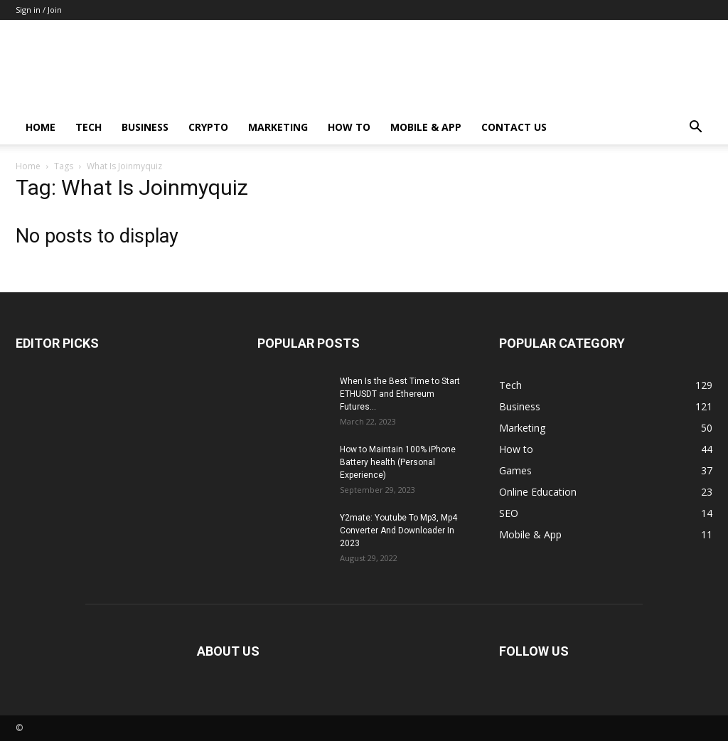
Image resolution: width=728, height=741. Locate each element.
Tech (88, 127)
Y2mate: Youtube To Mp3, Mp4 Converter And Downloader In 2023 (398, 530)
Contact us (514, 127)
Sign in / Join (39, 9)
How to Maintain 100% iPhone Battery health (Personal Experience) (398, 462)
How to (349, 127)
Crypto (208, 127)
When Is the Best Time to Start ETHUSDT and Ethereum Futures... (400, 394)
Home (40, 127)
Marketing (278, 127)
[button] (695, 128)
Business (145, 127)
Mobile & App (425, 127)
